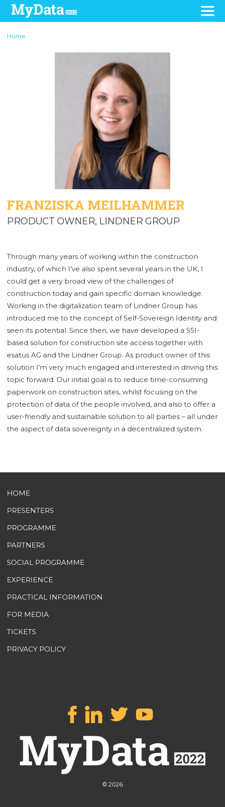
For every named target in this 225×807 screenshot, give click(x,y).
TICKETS (21, 631)
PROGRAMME (31, 527)
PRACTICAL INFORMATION (55, 597)
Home (16, 36)
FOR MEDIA (28, 614)
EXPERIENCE (30, 579)
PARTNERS (26, 545)
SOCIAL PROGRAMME (45, 562)
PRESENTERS (30, 510)
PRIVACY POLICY (36, 649)
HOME (18, 493)
